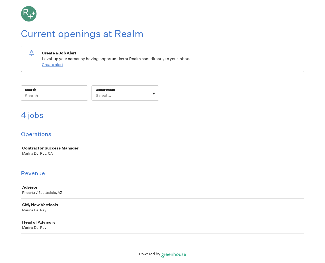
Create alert (52, 64)
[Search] (54, 96)
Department (105, 90)
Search (30, 90)
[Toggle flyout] (154, 94)
